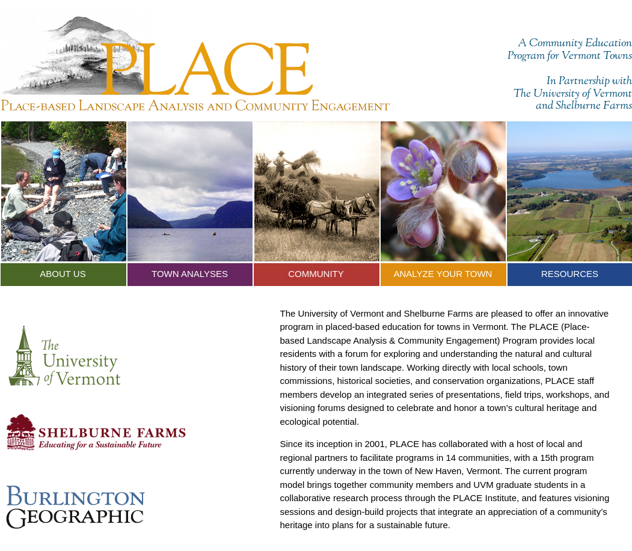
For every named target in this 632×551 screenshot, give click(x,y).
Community (316, 274)
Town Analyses (190, 274)
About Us (62, 274)
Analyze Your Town (443, 274)
